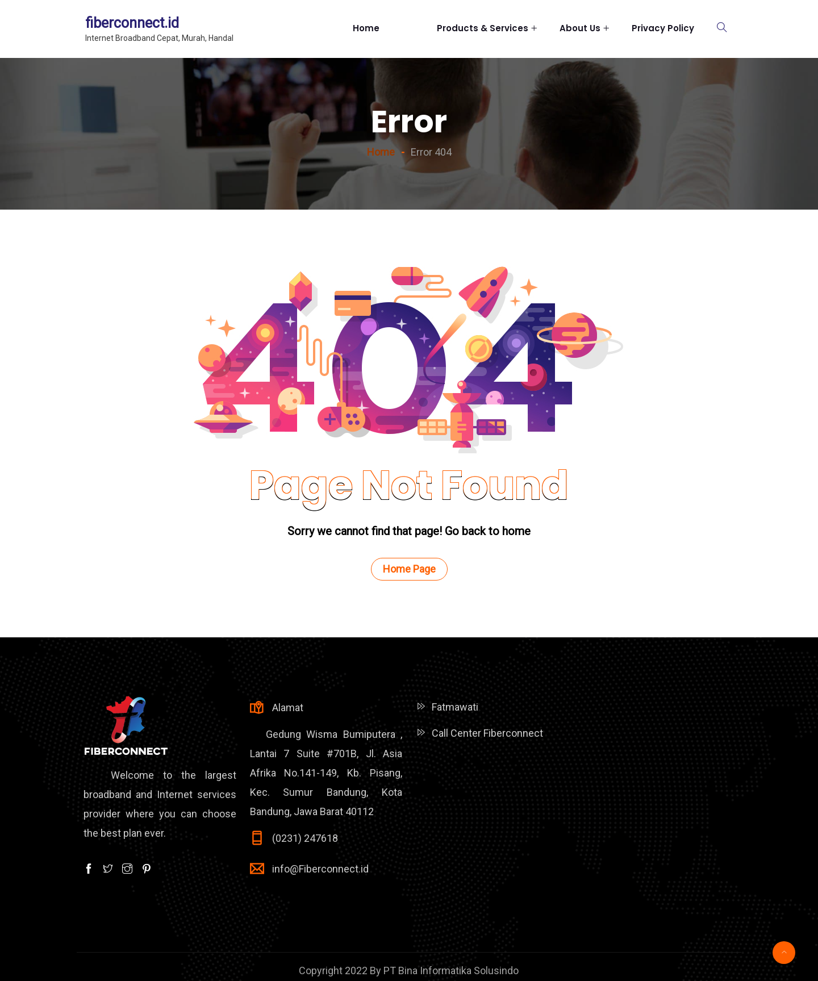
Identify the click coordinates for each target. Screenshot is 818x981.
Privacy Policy (663, 28)
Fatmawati (455, 707)
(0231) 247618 (305, 838)
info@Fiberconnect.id (320, 869)
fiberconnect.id (132, 23)
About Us (580, 28)
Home (383, 28)
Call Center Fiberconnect (487, 733)
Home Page (409, 569)
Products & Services (482, 28)
